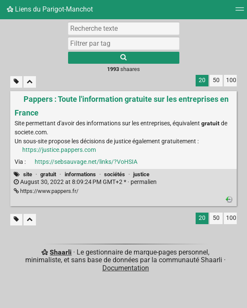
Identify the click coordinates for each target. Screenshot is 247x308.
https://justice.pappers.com (59, 150)
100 (231, 80)
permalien (85, 182)
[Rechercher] (123, 58)
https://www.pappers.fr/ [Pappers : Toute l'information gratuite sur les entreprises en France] (46, 191)
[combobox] (123, 43)
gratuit (48, 174)
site (27, 174)
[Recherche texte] (123, 28)
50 (216, 80)
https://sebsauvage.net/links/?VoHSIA (86, 162)
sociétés (114, 174)
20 (202, 80)
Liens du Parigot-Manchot (50, 9)
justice (141, 174)
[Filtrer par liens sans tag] (16, 82)
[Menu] (239, 11)
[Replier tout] (30, 82)
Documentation (125, 268)
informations (80, 174)
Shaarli (60, 252)
